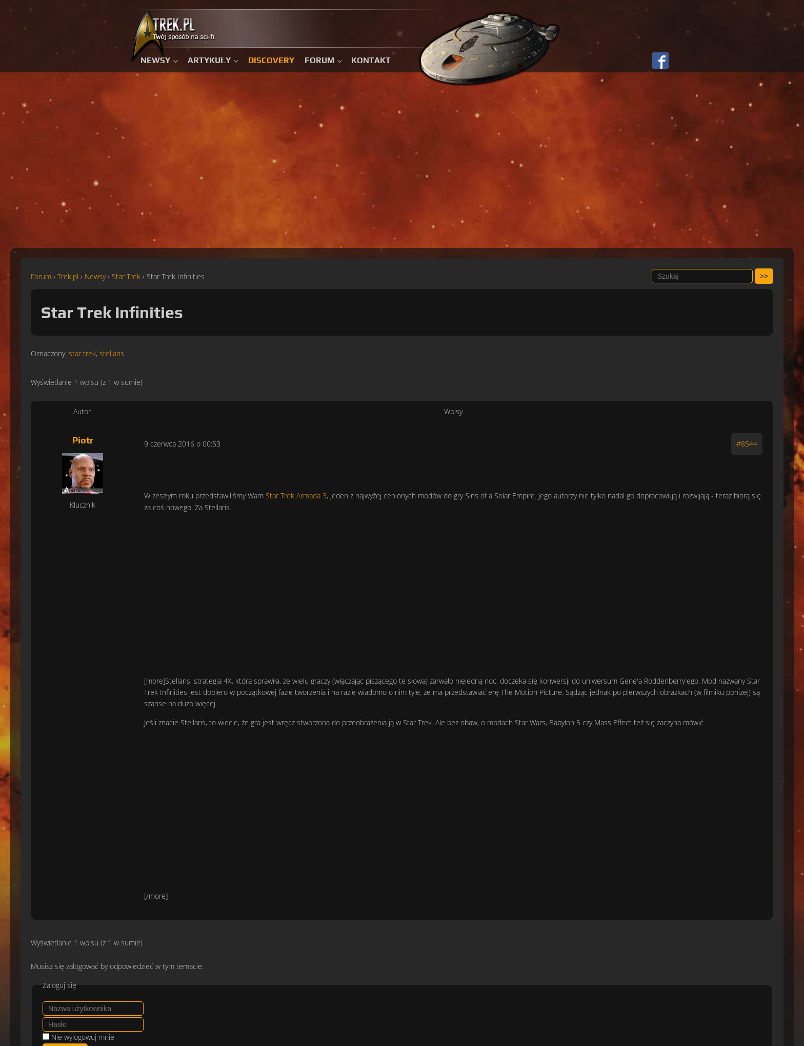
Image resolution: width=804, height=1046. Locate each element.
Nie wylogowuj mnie (82, 1037)
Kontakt (371, 60)
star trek (82, 353)
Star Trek (126, 276)
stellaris (111, 353)
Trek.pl (67, 276)
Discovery (271, 60)
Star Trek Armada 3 (296, 495)
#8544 (746, 444)
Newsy (155, 60)
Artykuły (209, 60)
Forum (319, 60)
